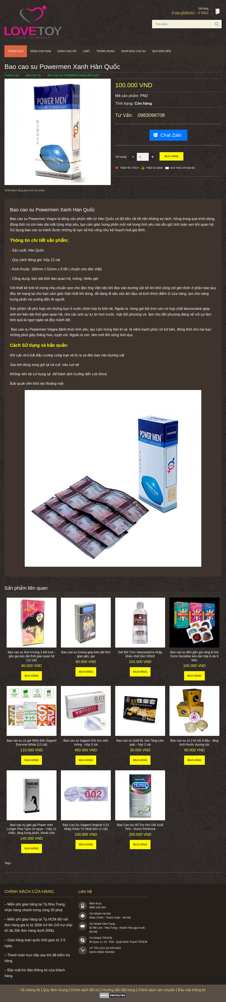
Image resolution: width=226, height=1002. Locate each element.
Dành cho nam (40, 51)
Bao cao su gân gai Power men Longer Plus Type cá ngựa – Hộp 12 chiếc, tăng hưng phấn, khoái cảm (31, 829)
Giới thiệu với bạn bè (182, 168)
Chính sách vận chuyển (156, 990)
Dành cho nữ (67, 51)
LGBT (86, 51)
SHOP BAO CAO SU (133, 51)
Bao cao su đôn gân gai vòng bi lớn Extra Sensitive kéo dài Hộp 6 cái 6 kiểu (194, 656)
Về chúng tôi (30, 990)
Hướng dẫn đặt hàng (118, 990)
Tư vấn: (124, 115)
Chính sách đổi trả (85, 990)
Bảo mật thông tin (192, 990)
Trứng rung (105, 51)
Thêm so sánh (154, 168)
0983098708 (151, 115)
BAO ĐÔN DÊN (162, 51)
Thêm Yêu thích (129, 168)
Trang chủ (16, 51)
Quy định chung (55, 990)
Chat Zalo (170, 135)
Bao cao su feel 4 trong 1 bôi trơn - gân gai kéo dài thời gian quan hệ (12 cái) (31, 656)
